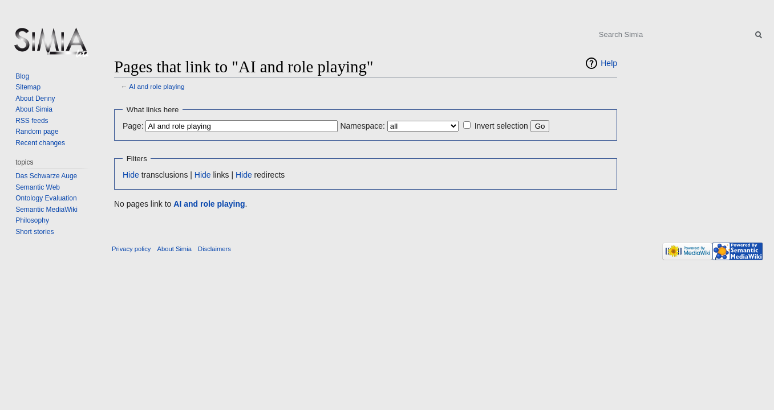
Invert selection (501, 125)
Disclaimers (214, 248)
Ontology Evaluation (45, 198)
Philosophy (32, 220)
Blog (22, 76)
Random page (36, 132)
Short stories (34, 232)
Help (609, 63)
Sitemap (27, 87)
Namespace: (362, 125)
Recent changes (40, 143)
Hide (131, 174)
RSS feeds (31, 121)
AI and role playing (156, 86)
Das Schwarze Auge (46, 176)
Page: (133, 125)
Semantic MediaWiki (46, 210)
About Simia (33, 109)
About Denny (35, 98)
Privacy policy (131, 248)
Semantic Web (37, 187)
